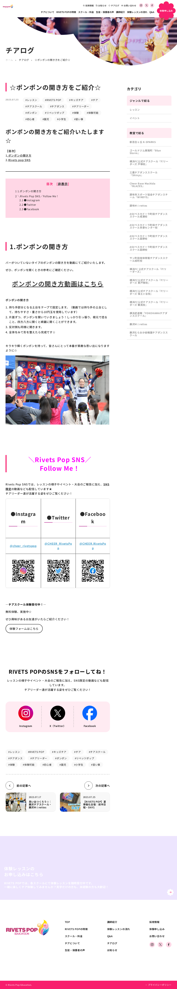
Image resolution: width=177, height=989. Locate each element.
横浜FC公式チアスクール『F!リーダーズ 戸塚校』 (149, 163)
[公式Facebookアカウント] (152, 5)
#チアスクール (33, 106)
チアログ (114, 5)
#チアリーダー (80, 106)
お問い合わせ (128, 5)
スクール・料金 (86, 12)
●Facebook (29, 209)
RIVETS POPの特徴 (66, 12)
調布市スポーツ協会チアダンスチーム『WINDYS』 (149, 196)
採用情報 (88, 5)
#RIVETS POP (53, 100)
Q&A (151, 12)
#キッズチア (76, 100)
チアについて (47, 12)
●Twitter (27, 204)
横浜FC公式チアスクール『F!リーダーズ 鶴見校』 (149, 303)
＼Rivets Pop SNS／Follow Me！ (37, 196)
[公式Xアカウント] (147, 5)
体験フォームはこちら (24, 628)
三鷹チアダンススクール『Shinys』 (144, 174)
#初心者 (30, 119)
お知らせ (101, 5)
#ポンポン (31, 112)
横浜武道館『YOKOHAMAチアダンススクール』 (148, 314)
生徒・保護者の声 (105, 12)
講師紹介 (120, 12)
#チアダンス (57, 106)
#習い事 (78, 119)
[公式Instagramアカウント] (141, 5)
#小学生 (61, 119)
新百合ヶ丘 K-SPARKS (143, 142)
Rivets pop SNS (19, 160)
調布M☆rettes (138, 205)
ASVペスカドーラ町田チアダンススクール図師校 (149, 248)
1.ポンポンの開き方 (28, 191)
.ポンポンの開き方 (19, 155)
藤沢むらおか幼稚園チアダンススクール (149, 334)
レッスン (135, 109)
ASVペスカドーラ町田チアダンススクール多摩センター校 (149, 226)
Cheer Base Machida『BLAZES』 (142, 185)
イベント (135, 118)
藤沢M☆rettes (138, 324)
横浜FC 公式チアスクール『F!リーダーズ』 (148, 270)
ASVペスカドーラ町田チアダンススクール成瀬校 (149, 215)
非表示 (63, 184)
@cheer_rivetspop (23, 546)
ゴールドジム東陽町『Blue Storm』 (145, 152)
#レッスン (31, 100)
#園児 (46, 119)
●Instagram (29, 200)
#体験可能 (93, 112)
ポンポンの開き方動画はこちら (57, 283)
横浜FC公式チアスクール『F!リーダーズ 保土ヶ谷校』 (149, 292)
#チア (94, 100)
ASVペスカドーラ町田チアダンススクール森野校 (149, 237)
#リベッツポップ (54, 112)
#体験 (75, 112)
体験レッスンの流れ (137, 12)
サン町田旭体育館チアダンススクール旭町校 (149, 259)
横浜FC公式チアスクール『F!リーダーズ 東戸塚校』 (149, 281)
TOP (67, 922)
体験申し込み (157, 929)
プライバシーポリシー (160, 984)
